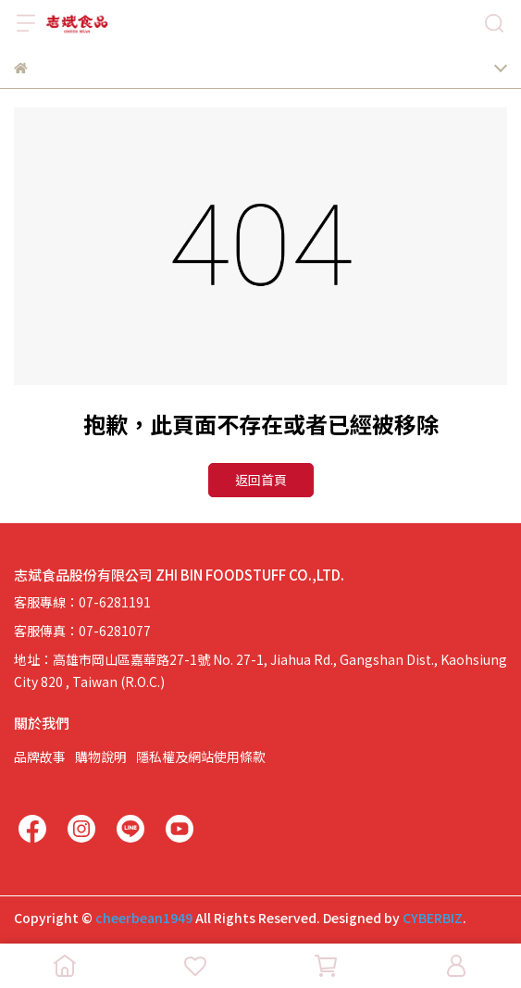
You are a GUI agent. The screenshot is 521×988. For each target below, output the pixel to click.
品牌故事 (40, 756)
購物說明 (101, 756)
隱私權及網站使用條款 (201, 756)
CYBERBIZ (433, 917)
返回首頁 (261, 479)
